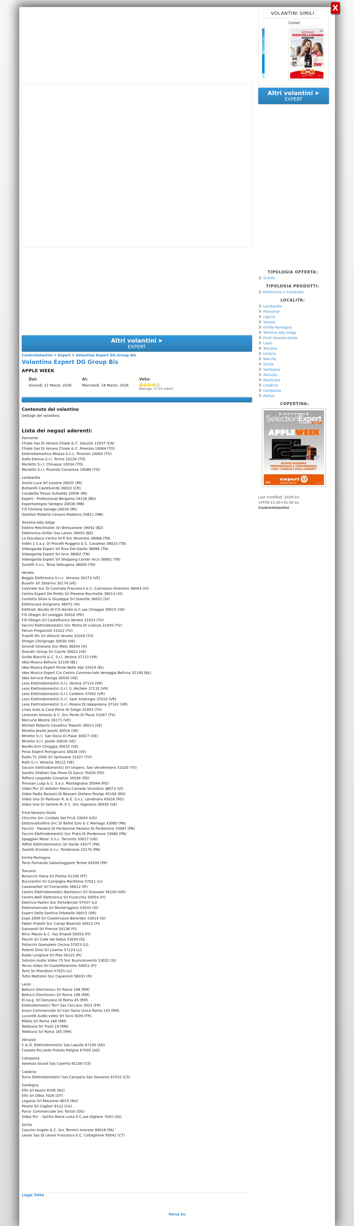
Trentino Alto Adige (279, 333)
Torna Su (177, 1214)
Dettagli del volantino (41, 416)
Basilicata (271, 380)
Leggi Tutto (33, 1195)
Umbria (269, 354)
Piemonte (271, 312)
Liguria (269, 317)
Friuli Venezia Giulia (280, 338)
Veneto (269, 322)
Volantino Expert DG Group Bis (70, 362)
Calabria (270, 385)
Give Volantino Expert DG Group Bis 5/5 (158, 385)
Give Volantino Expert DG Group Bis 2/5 (145, 385)
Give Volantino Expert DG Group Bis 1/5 (141, 385)
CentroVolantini (273, 508)
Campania (272, 391)
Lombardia (272, 306)
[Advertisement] (137, 45)
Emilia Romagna (277, 327)
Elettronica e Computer (283, 292)
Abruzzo (270, 375)
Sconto (269, 278)
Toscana (270, 348)
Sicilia (268, 364)
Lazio (267, 343)
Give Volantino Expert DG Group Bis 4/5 (154, 385)
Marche (269, 359)
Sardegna (271, 369)
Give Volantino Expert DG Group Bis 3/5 (150, 385)
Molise (268, 396)
